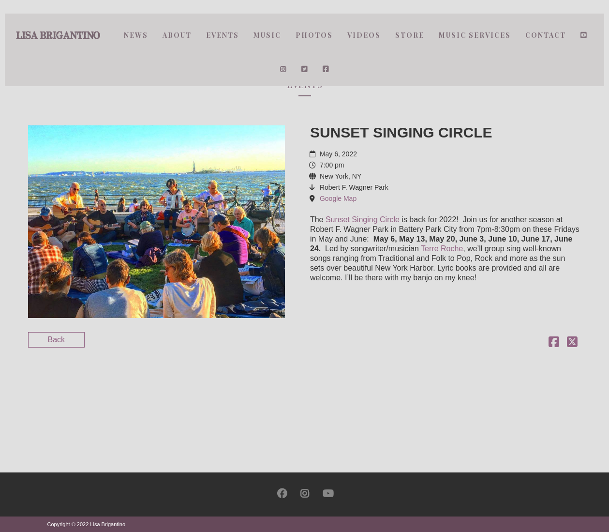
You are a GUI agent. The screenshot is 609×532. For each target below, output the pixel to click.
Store (409, 35)
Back (56, 339)
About (177, 35)
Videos (364, 35)
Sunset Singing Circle (363, 219)
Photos (314, 35)
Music (267, 35)
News (136, 35)
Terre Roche (442, 248)
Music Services (475, 35)
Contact (545, 35)
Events (222, 35)
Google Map (338, 198)
